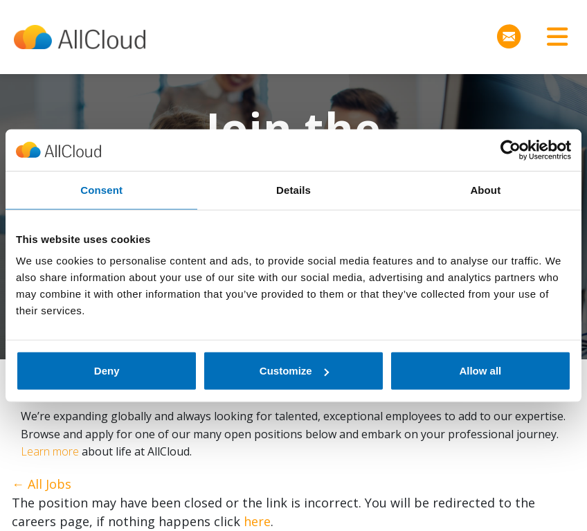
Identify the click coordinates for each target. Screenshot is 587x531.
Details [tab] (293, 189)
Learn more (50, 451)
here (257, 521)
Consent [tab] (101, 189)
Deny (107, 371)
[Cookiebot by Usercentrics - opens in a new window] (510, 149)
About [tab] (485, 189)
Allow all (480, 371)
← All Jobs (41, 484)
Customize (294, 371)
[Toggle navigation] (552, 37)
